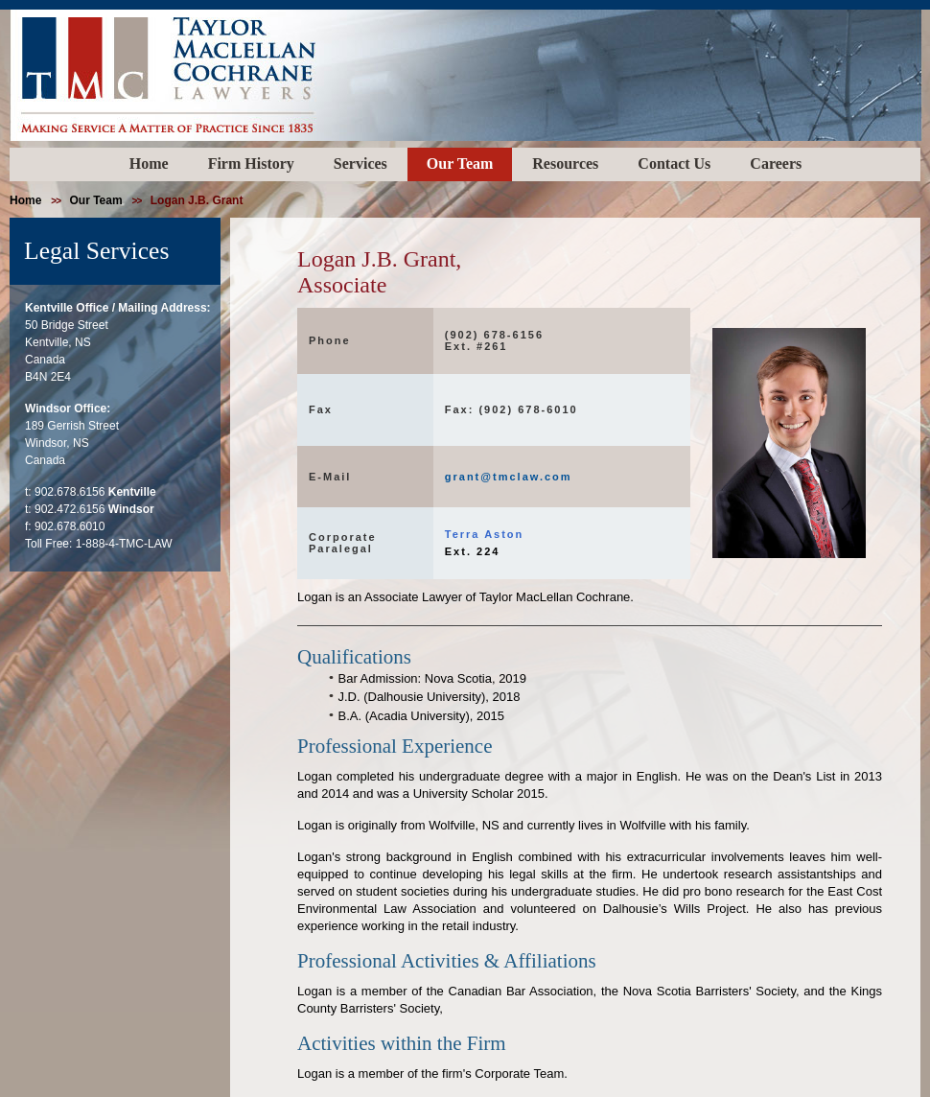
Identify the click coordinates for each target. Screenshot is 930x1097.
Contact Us (674, 163)
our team (95, 200)
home (25, 200)
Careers (776, 163)
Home (149, 163)
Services (360, 163)
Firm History (251, 163)
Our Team (460, 163)
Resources (565, 163)
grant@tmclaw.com (508, 476)
